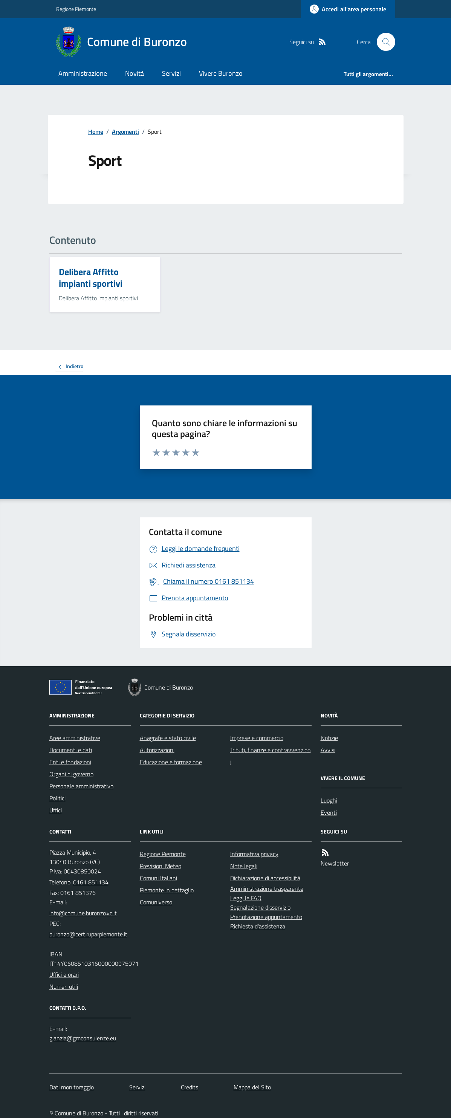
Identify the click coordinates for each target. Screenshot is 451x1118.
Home (95, 131)
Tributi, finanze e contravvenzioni (270, 755)
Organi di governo (71, 773)
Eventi (329, 812)
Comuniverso (156, 902)
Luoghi (329, 800)
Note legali (243, 865)
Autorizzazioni (157, 749)
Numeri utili (63, 986)
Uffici (55, 810)
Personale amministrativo (81, 786)
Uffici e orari (64, 974)
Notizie (329, 737)
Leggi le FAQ (245, 897)
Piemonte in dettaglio (167, 890)
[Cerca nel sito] (383, 42)
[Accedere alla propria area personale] (348, 9)
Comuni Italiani (158, 877)
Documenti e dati (70, 749)
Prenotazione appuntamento (266, 916)
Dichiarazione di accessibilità (265, 877)
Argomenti (125, 131)
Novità (134, 73)
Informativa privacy (254, 853)
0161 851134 (91, 882)
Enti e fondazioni (70, 761)
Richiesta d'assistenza (257, 926)
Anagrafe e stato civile (168, 737)
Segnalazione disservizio (260, 907)
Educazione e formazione (171, 761)
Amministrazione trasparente (266, 888)
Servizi (171, 73)
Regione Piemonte (76, 9)
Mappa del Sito (252, 1087)
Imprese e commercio (256, 737)
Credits (189, 1087)
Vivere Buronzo (221, 73)
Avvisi (328, 749)
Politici (57, 798)
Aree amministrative (74, 737)
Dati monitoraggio (71, 1087)
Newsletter (335, 863)
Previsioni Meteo (160, 865)
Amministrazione (82, 73)
